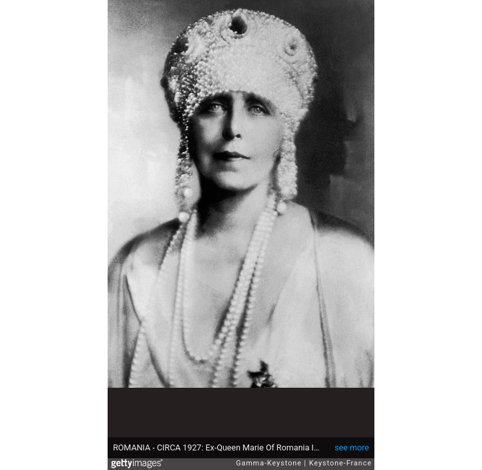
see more (352, 447)
